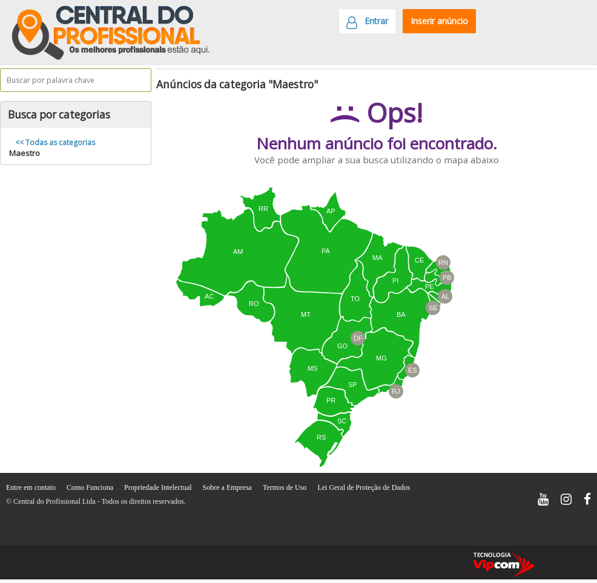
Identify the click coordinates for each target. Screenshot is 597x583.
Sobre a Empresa (228, 487)
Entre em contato (32, 487)
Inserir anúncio (439, 21)
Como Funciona (91, 487)
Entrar (367, 24)
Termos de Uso (285, 487)
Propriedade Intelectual (159, 487)
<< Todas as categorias (55, 142)
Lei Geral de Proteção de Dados (363, 487)
